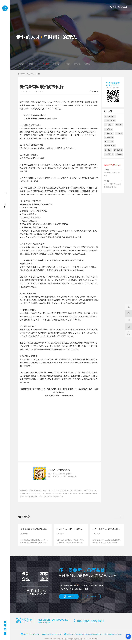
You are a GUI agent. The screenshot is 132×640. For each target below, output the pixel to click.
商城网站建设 (109, 133)
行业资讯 (37, 74)
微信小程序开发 (110, 116)
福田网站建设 (118, 150)
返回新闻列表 (110, 164)
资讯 (32, 74)
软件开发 (119, 125)
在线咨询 (70, 596)
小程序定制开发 (110, 120)
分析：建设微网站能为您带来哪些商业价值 (112, 185)
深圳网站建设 (29, 118)
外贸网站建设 (109, 141)
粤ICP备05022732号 (90, 639)
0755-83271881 (120, 7)
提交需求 (92, 596)
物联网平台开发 (110, 146)
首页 (28, 74)
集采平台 (108, 150)
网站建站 (119, 154)
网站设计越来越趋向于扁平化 (112, 174)
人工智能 (119, 133)
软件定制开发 (109, 137)
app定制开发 (109, 125)
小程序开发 (108, 129)
